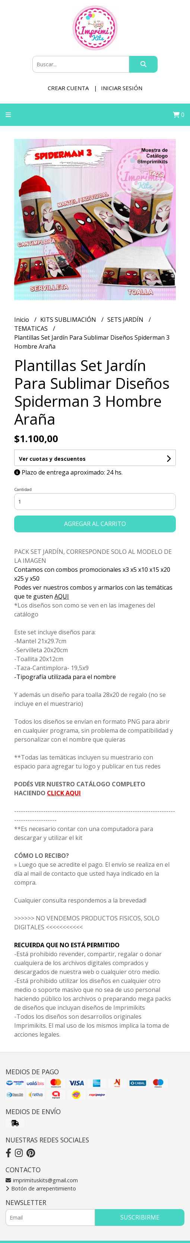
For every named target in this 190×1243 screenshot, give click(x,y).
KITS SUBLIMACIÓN (69, 319)
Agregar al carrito (95, 524)
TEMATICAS (31, 328)
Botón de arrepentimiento (41, 1188)
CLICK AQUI (64, 793)
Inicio (22, 319)
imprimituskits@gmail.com (42, 1180)
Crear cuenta (68, 88)
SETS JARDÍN (126, 319)
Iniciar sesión (121, 88)
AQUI (61, 596)
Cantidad (23, 489)
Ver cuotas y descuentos (52, 458)
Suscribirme (139, 1217)
